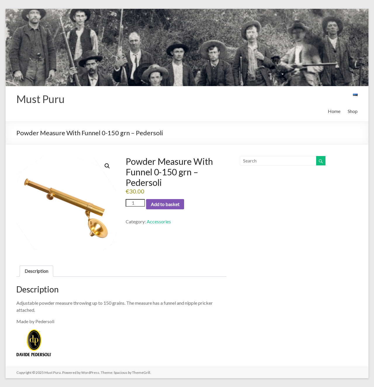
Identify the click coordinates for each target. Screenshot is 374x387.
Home (334, 111)
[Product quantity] (135, 203)
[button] (107, 166)
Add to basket (165, 204)
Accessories (159, 221)
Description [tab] (36, 271)
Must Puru (40, 99)
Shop (353, 111)
